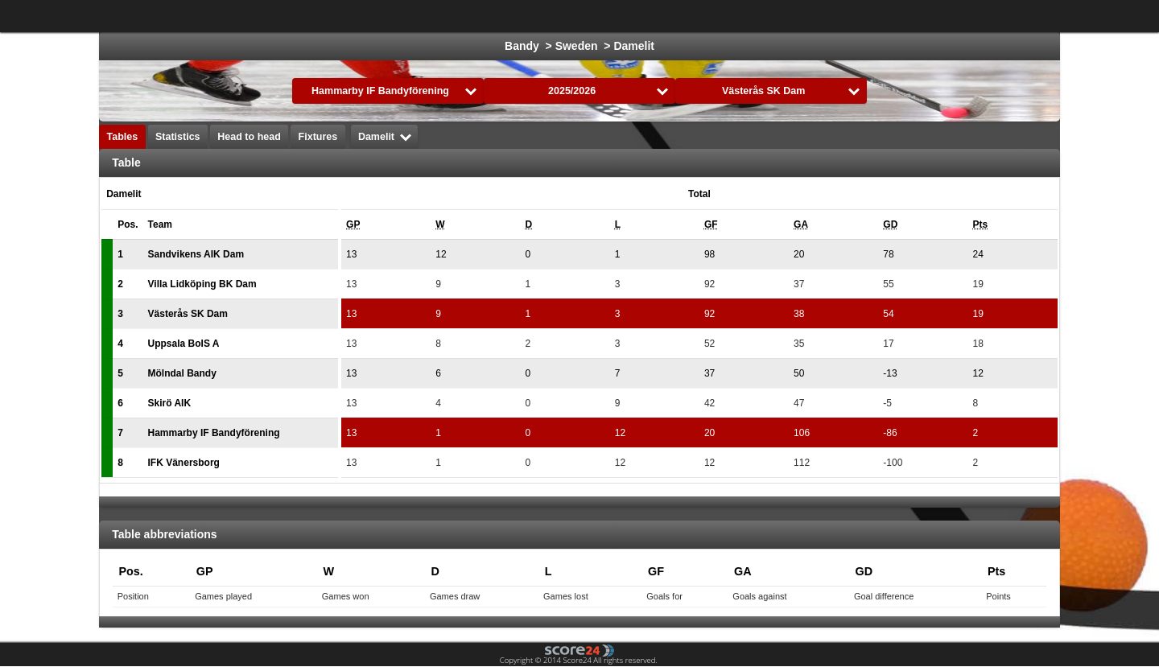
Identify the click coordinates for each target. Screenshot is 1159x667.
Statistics (177, 136)
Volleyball (803, 16)
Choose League (321, 16)
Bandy (940, 16)
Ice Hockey (500, 16)
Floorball (876, 16)
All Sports (1007, 16)
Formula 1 (657, 16)
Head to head (249, 136)
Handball (731, 16)
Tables (122, 136)
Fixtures (318, 136)
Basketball (581, 16)
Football (427, 16)
